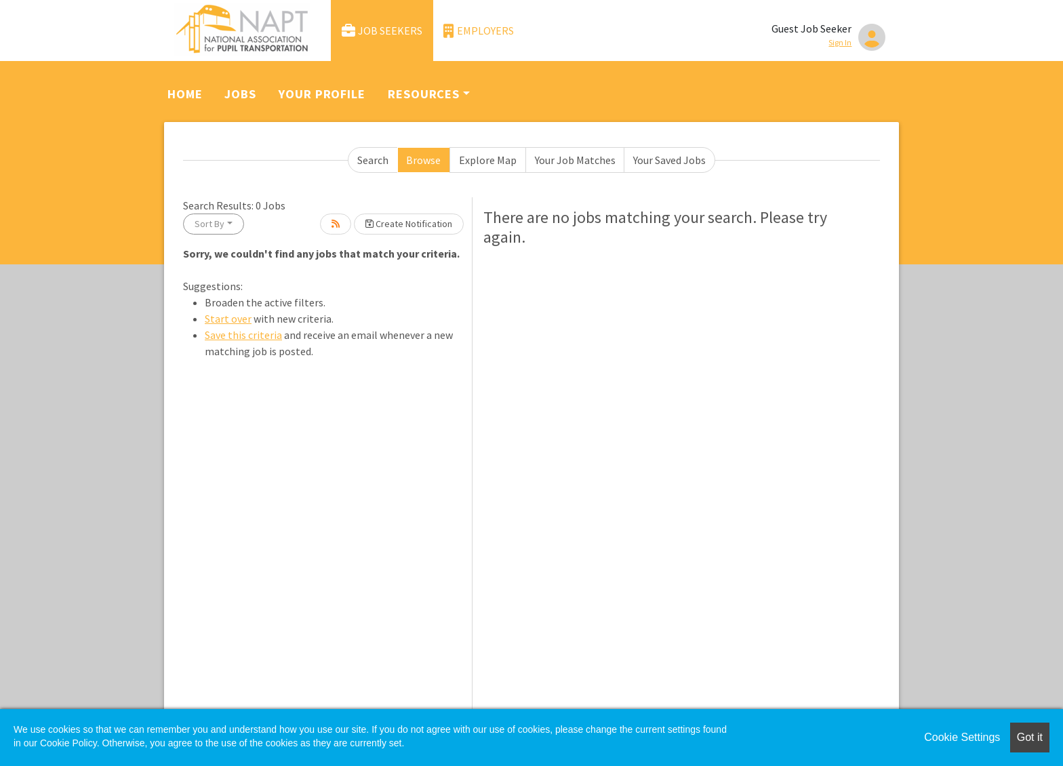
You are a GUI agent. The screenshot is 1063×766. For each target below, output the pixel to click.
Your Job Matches (575, 160)
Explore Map (488, 160)
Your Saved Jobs (669, 160)
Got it (1030, 737)
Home (185, 94)
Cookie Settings (962, 737)
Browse (423, 160)
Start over (228, 318)
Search (372, 160)
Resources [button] (424, 94)
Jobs (240, 94)
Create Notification (408, 224)
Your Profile (322, 94)
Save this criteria (243, 335)
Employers (478, 30)
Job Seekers (382, 30)
